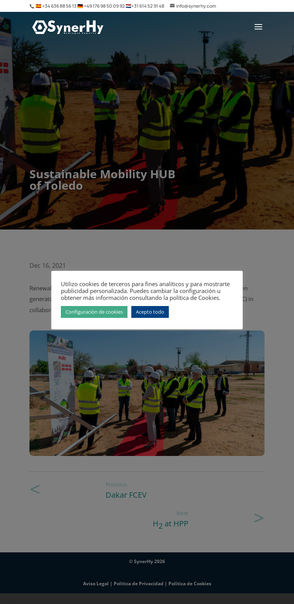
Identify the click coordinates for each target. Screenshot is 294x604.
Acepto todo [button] (150, 311)
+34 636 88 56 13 (59, 6)
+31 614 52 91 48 (147, 6)
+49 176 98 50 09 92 (105, 6)
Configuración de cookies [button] (94, 311)
